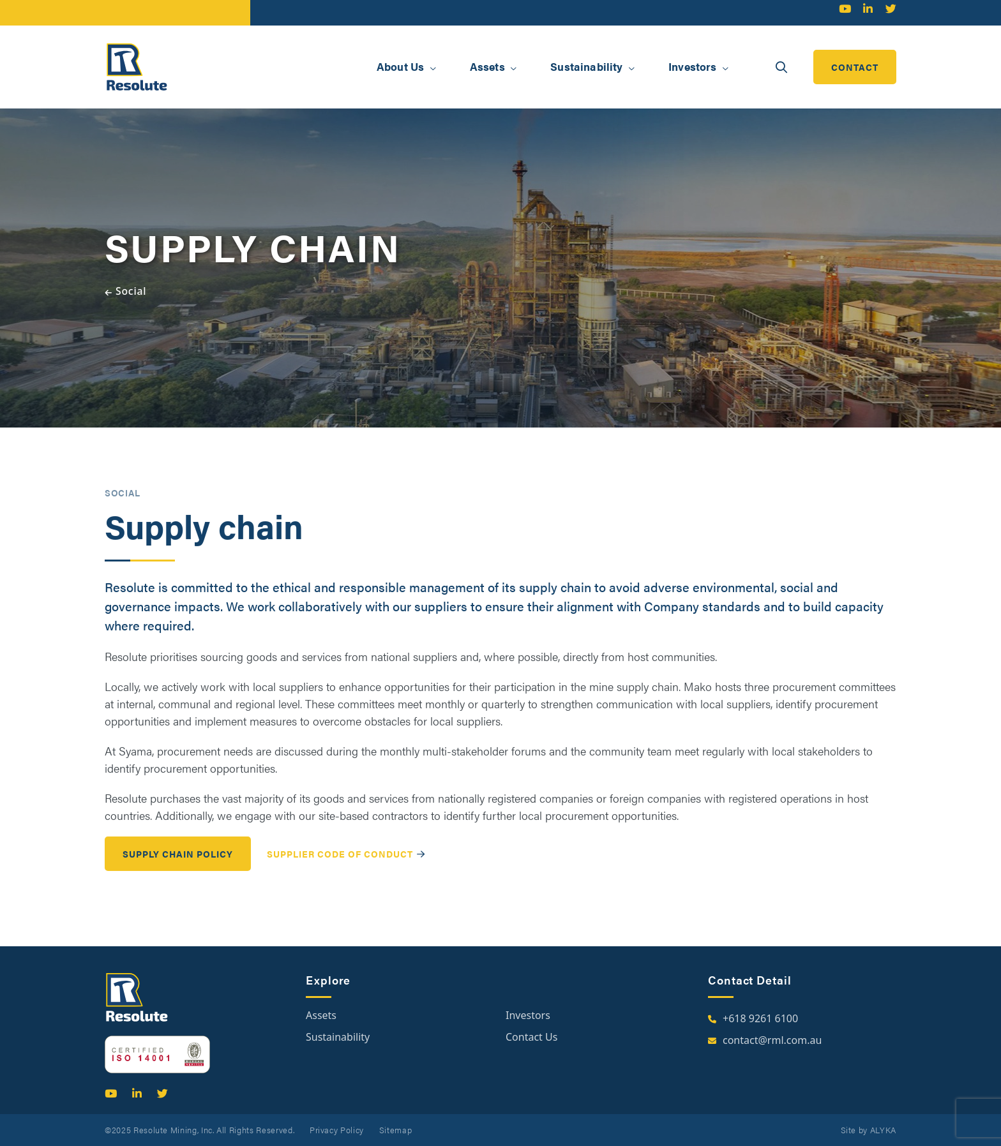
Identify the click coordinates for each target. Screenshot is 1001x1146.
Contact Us (531, 1037)
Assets (321, 1015)
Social (131, 291)
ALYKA (883, 1130)
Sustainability (338, 1037)
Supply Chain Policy (178, 866)
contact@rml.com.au (772, 1040)
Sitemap (395, 1130)
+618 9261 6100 (760, 1018)
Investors (528, 1015)
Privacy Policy (337, 1130)
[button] (433, 68)
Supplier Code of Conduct (340, 866)
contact (854, 67)
